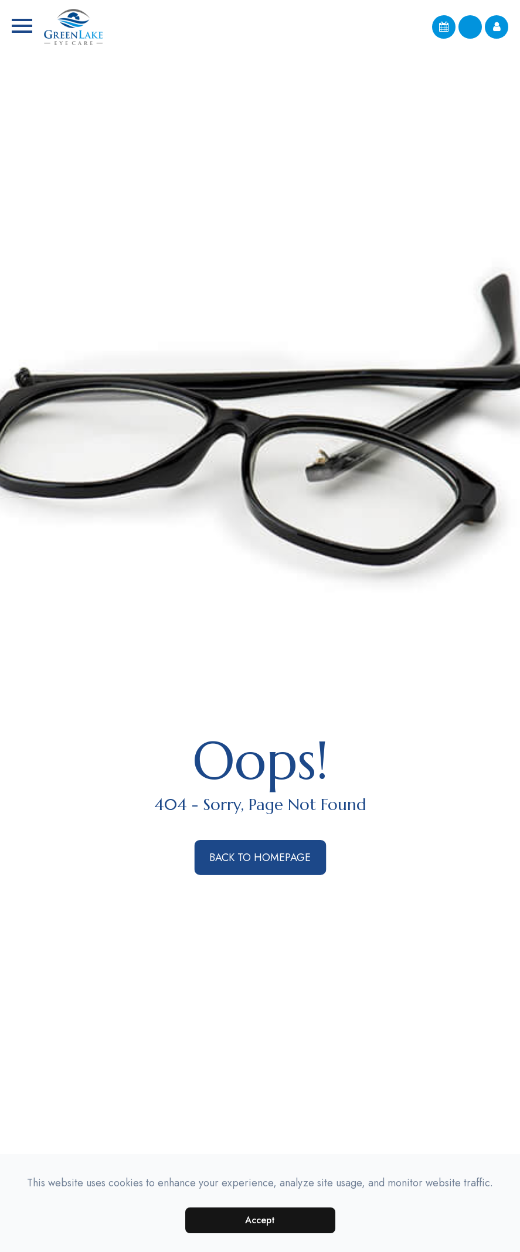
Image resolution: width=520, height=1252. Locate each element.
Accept (260, 1220)
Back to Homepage (260, 857)
